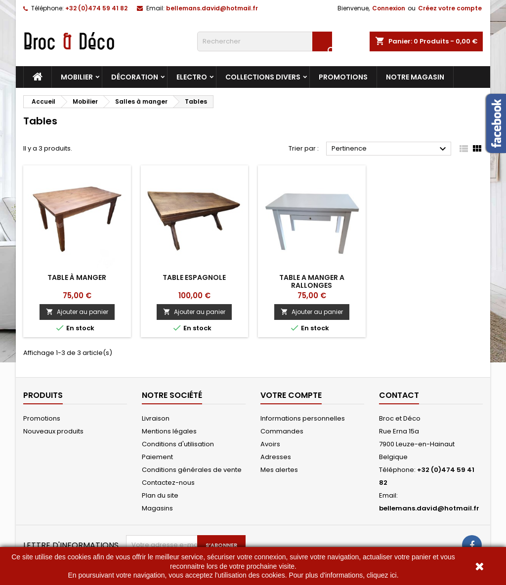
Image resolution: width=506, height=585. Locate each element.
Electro (191, 77)
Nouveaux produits (53, 431)
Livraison (155, 418)
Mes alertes (279, 469)
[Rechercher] (264, 41)
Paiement (157, 457)
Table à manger (76, 277)
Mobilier (77, 77)
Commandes (281, 431)
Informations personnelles (302, 418)
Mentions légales (169, 431)
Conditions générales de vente (192, 469)
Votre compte (291, 395)
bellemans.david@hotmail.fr (212, 8)
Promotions (343, 77)
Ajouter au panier (77, 312)
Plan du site (160, 495)
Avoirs (270, 444)
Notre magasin (415, 77)
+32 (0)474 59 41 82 (96, 8)
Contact (399, 395)
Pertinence (390, 149)
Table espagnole (194, 277)
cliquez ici (382, 575)
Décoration (134, 77)
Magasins (157, 508)
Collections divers (262, 77)
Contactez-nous (168, 482)
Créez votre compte (450, 8)
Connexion (388, 8)
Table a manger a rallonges (311, 281)
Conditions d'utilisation (178, 444)
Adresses (275, 457)
